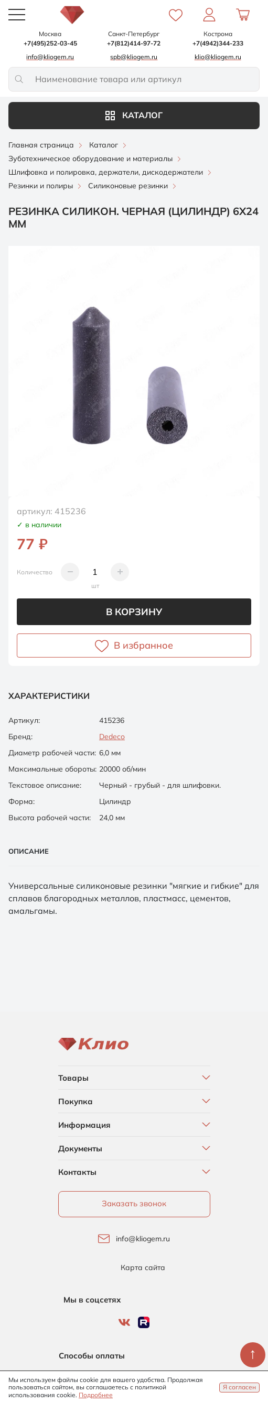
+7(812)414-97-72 (133, 43)
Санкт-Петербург (133, 34)
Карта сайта (143, 1267)
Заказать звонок (134, 1203)
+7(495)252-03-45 (50, 43)
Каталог (134, 115)
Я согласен (239, 1387)
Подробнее (96, 1395)
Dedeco (112, 736)
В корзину (134, 612)
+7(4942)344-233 (217, 43)
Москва (50, 34)
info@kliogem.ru (143, 1239)
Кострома (217, 34)
